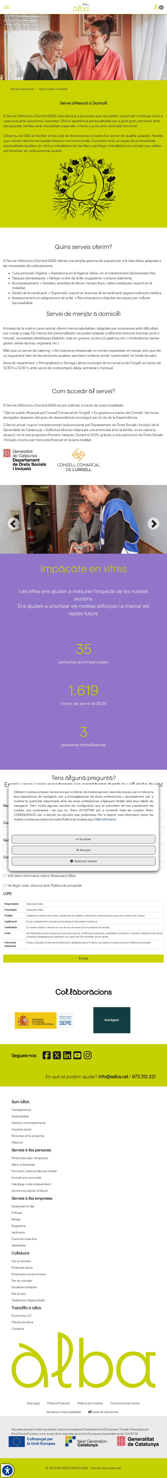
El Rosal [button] (17, 1212)
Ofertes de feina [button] (22, 1322)
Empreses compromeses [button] (29, 1274)
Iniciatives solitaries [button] (24, 1287)
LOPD (7, 893)
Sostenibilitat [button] (20, 1116)
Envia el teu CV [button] (22, 1315)
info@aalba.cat (113, 1076)
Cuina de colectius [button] (24, 1238)
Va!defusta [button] (18, 1245)
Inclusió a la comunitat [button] (26, 1177)
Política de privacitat (66, 885)
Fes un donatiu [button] (21, 1261)
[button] (83, 7)
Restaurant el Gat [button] (23, 1206)
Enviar (83, 958)
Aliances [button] (17, 1142)
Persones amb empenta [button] (28, 1135)
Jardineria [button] (18, 1232)
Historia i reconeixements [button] (29, 1122)
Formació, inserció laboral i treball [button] (34, 1171)
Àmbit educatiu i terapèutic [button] (30, 1158)
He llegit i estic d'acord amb (42, 885)
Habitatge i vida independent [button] (31, 1184)
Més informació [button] (105, 819)
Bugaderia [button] (18, 1225)
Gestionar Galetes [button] (83, 861)
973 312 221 (143, 1076)
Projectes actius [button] (22, 1267)
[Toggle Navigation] (159, 7)
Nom (7, 805)
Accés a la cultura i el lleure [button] (30, 1190)
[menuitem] (83, 1109)
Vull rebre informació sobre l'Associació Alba (39, 875)
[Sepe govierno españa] (49, 1020)
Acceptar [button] (83, 839)
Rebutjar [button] (83, 850)
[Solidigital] (117, 1020)
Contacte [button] (18, 1328)
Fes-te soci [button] (19, 1293)
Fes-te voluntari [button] (22, 1280)
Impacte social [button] (21, 1129)
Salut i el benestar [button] (23, 1164)
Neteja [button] (16, 1219)
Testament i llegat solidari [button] (28, 1300)
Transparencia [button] (21, 1109)
